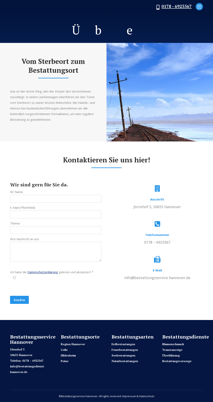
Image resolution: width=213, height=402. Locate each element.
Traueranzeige (172, 350)
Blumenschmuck (173, 344)
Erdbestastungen (123, 344)
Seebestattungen (123, 355)
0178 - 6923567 (176, 6)
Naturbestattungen (125, 361)
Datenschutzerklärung (43, 272)
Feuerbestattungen (125, 350)
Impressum (129, 396)
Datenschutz (146, 396)
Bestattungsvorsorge (176, 361)
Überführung (171, 355)
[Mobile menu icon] (199, 6)
